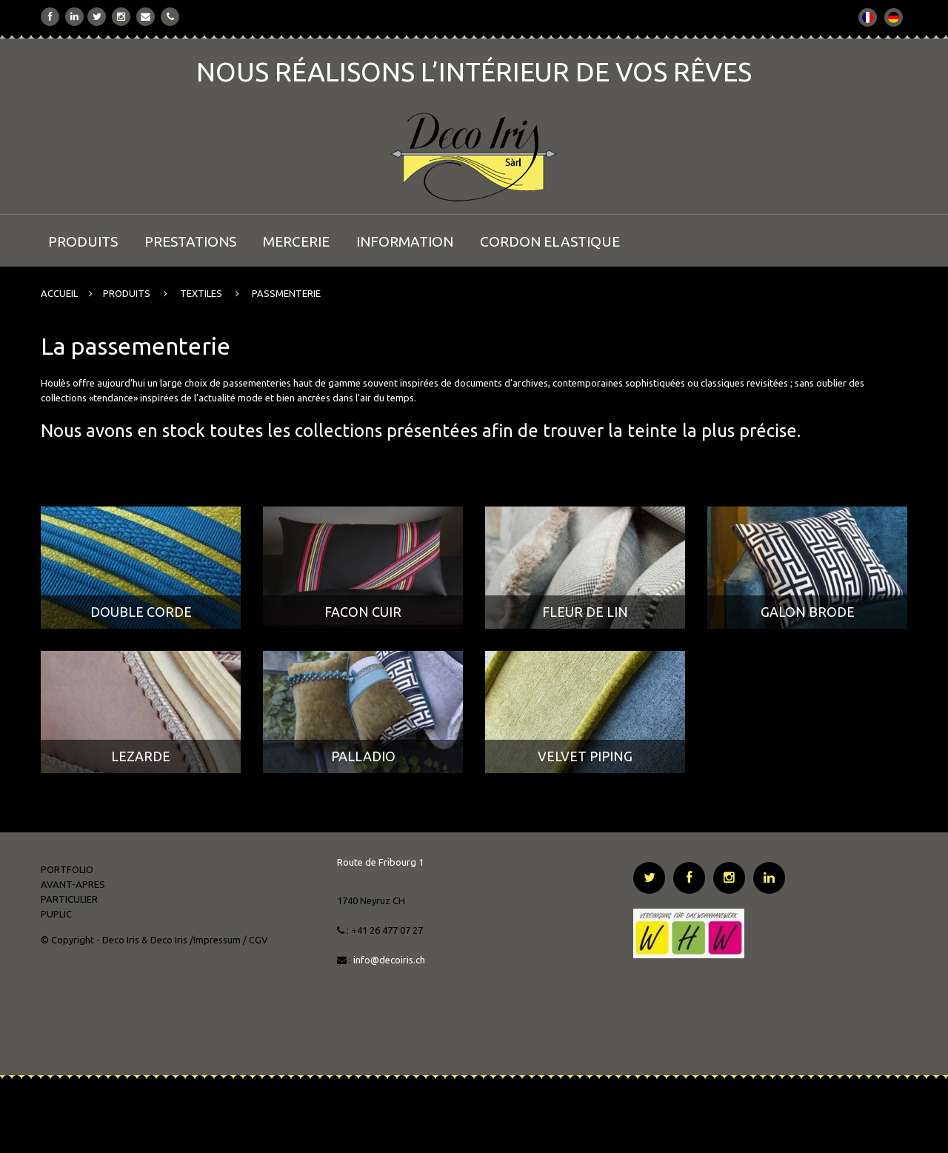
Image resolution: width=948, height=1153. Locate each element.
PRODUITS (83, 241)
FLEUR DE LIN (585, 611)
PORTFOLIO (67, 869)
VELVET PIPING (585, 756)
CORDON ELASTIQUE (550, 241)
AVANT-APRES (73, 884)
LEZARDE (140, 756)
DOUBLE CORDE (141, 611)
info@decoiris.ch (390, 960)
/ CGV (255, 940)
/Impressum (215, 940)
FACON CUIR (362, 611)
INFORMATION (404, 241)
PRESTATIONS (190, 241)
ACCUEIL (59, 293)
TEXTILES (201, 293)
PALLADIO (363, 756)
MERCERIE (296, 241)
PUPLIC (56, 914)
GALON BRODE (808, 611)
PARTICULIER (69, 899)
